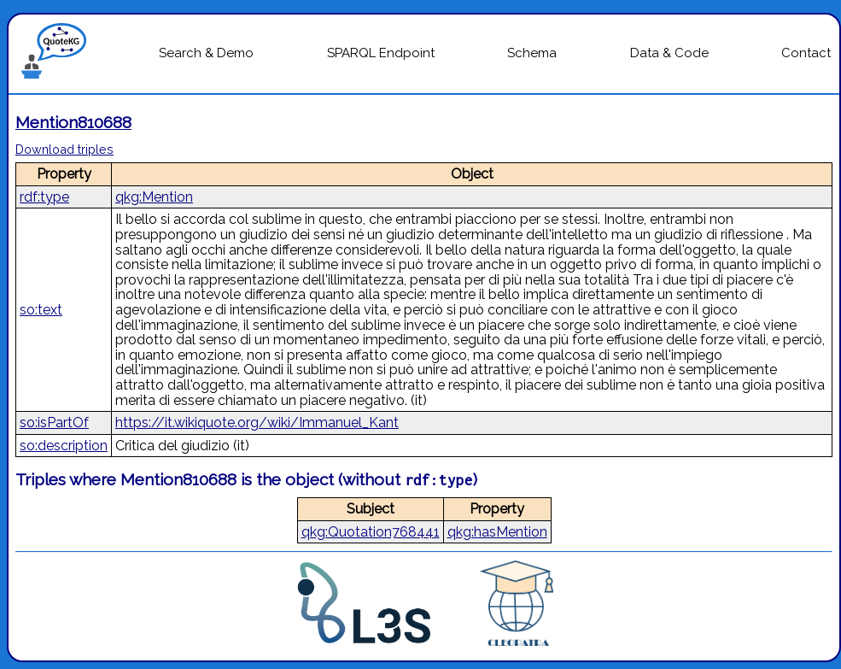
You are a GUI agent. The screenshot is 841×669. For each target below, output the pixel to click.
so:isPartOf (54, 422)
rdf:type (44, 197)
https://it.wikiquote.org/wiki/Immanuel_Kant (257, 422)
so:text (41, 310)
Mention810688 (73, 122)
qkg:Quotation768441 (370, 532)
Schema (532, 53)
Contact (806, 53)
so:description (64, 445)
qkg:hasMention (497, 532)
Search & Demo (206, 53)
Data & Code (669, 53)
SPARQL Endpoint (381, 53)
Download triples (64, 149)
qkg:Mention (154, 197)
